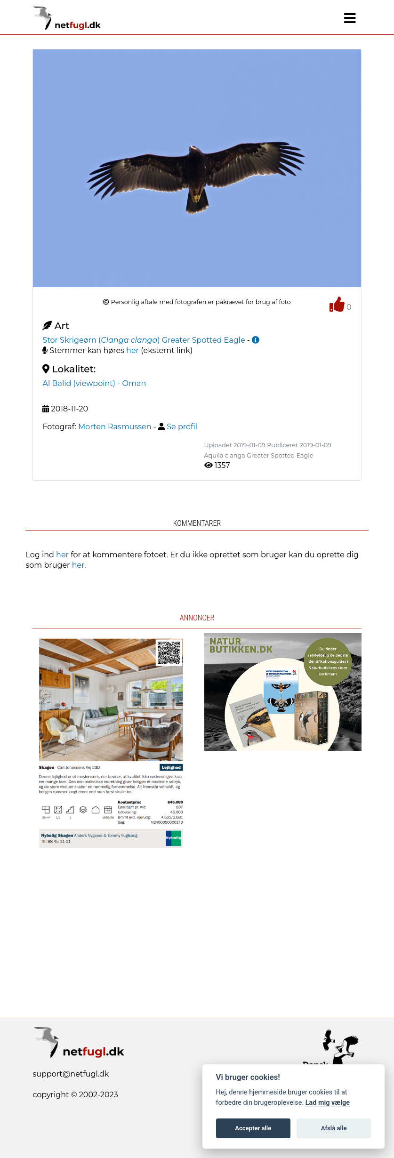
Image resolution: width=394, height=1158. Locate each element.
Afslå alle (334, 1128)
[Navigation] (350, 18)
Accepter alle (253, 1128)
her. (79, 565)
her (132, 350)
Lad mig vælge (328, 1103)
